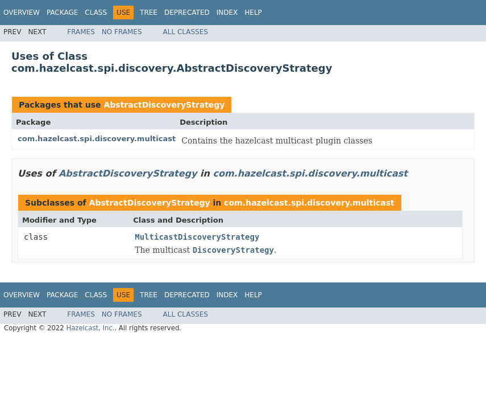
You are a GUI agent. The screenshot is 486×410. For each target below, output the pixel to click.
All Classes (185, 32)
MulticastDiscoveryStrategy (197, 236)
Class (96, 13)
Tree (148, 13)
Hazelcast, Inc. (90, 328)
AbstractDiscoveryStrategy (164, 104)
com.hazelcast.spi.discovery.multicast (97, 138)
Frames (81, 32)
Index (227, 13)
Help (253, 13)
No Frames (122, 32)
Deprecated (187, 13)
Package (62, 13)
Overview (21, 13)
